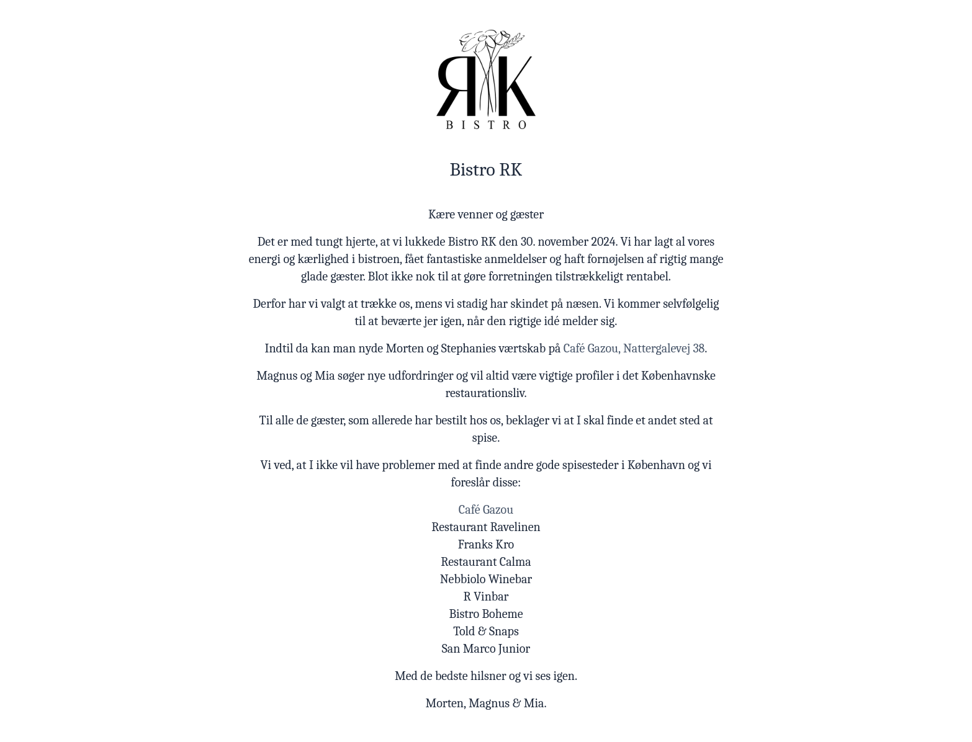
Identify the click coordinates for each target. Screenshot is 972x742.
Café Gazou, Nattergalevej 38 (634, 348)
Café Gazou (486, 510)
